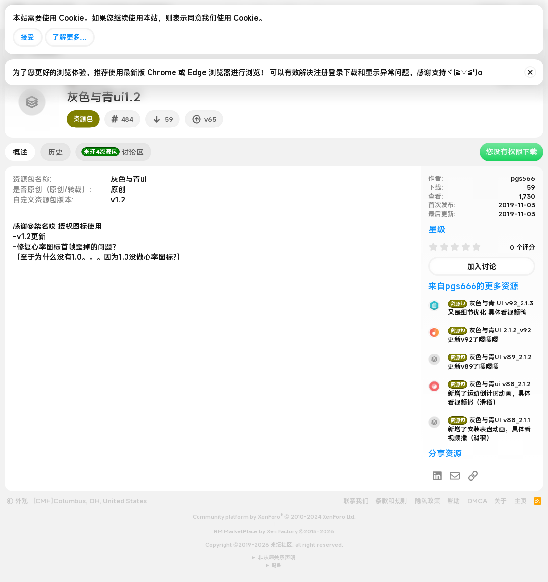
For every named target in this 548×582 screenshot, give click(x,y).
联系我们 (356, 500)
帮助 (453, 500)
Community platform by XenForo (274, 516)
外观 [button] (17, 500)
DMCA (477, 500)
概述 (20, 152)
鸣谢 (277, 565)
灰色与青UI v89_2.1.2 (490, 357)
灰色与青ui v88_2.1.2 (489, 384)
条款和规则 (391, 500)
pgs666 (523, 178)
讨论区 (112, 152)
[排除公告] (530, 72)
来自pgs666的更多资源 (473, 286)
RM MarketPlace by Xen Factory (274, 531)
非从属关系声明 (277, 557)
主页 (520, 500)
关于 (500, 500)
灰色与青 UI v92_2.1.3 (490, 303)
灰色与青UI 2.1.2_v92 (489, 330)
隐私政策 (427, 500)
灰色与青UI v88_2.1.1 (489, 419)
